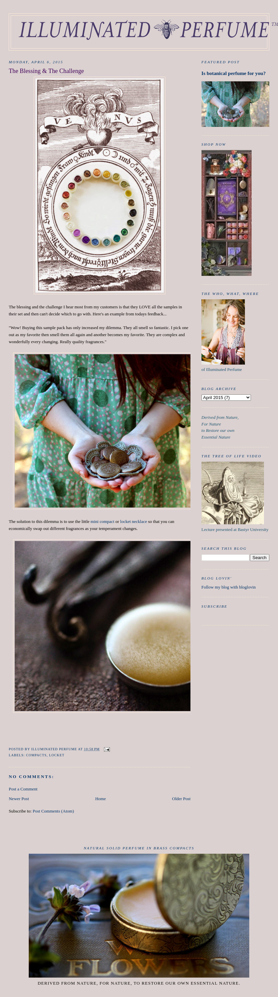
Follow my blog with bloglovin (228, 587)
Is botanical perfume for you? (233, 73)
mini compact (102, 521)
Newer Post (19, 798)
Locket (56, 755)
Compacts (36, 755)
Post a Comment (23, 788)
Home (100, 798)
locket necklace (133, 521)
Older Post (181, 798)
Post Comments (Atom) (53, 811)
